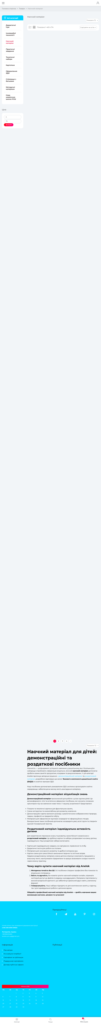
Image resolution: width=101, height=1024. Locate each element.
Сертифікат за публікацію (13, 957)
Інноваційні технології (11, 34)
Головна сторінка (9, 9)
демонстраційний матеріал (70, 776)
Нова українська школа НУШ (11, 97)
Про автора (8, 950)
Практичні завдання (10, 50)
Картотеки (10, 65)
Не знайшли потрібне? (12, 954)
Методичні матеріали (10, 88)
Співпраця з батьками (11, 80)
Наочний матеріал (10, 42)
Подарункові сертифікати (13, 961)
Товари (22, 9)
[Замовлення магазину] (88, 27)
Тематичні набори (10, 58)
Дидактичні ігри (11, 26)
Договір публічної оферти (13, 965)
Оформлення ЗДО (11, 72)
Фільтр (9, 125)
